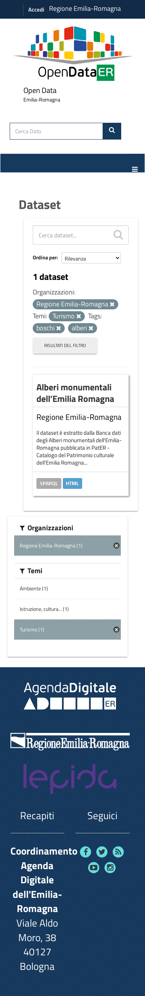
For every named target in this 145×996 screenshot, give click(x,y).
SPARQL (49, 483)
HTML (72, 483)
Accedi (36, 9)
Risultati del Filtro (65, 345)
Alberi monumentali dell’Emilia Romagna (75, 392)
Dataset (40, 204)
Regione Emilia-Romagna (85, 8)
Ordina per (45, 257)
